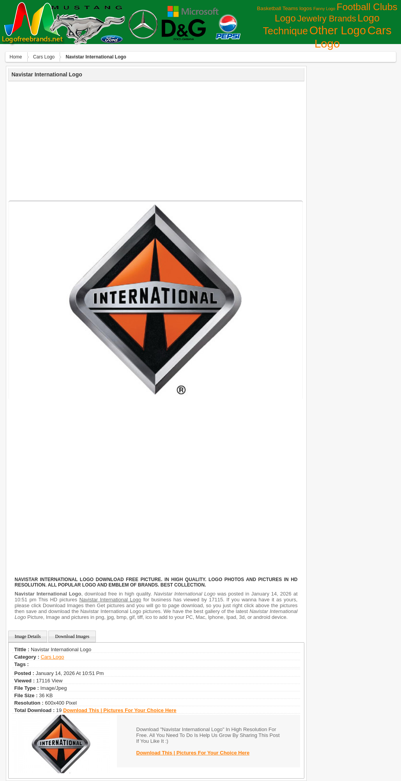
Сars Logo (44, 57)
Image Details (28, 636)
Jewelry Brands (326, 18)
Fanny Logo (324, 8)
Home (16, 57)
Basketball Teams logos (284, 8)
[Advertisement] (156, 139)
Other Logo (337, 30)
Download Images (72, 636)
